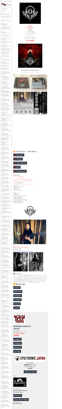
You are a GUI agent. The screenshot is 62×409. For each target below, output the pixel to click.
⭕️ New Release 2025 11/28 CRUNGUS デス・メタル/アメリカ (6, 205)
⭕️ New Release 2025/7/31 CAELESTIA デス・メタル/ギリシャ (6, 322)
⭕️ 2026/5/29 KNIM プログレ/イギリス (6, 66)
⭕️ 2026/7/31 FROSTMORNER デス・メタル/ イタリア (6, 24)
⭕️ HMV (17, 167)
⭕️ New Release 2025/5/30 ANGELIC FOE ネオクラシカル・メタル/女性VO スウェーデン (6, 378)
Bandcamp (17, 291)
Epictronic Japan (30, 372)
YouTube (17, 351)
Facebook (17, 300)
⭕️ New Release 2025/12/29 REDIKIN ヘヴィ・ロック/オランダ (6, 186)
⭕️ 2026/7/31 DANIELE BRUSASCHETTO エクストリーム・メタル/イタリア (6, 28)
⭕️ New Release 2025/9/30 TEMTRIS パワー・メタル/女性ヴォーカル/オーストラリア (6, 261)
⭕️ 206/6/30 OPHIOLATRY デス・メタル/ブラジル (6, 39)
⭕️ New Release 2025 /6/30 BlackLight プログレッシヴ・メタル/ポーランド (6, 341)
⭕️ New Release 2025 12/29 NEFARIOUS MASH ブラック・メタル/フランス (6, 190)
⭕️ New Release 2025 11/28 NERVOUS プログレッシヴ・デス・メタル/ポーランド (6, 217)
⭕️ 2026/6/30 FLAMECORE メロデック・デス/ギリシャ (5, 46)
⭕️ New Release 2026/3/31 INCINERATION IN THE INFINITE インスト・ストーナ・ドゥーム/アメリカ (6, 114)
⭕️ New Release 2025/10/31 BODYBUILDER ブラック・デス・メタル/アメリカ (6, 244)
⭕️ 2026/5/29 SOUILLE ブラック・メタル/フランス (6, 57)
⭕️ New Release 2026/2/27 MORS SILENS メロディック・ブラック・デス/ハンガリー (6, 135)
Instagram (17, 295)
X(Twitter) (17, 347)
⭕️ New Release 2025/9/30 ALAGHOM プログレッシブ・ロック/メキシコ (6, 282)
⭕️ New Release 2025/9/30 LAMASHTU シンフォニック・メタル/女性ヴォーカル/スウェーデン (6, 272)
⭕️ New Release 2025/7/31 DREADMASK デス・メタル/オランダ (6, 319)
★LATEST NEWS (4, 8)
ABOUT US (3, 10)
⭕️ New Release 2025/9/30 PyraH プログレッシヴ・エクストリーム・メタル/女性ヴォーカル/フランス (6, 266)
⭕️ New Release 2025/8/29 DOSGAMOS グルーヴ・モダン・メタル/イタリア (6, 307)
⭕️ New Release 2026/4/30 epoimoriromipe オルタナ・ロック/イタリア (6, 83)
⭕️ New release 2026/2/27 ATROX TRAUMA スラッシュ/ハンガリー (6, 154)
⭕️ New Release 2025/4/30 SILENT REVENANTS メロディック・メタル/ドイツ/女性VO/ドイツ (6, 387)
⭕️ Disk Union (18, 155)
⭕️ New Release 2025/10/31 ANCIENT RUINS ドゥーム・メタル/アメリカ (6, 252)
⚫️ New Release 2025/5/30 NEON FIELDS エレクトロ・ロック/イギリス (6, 364)
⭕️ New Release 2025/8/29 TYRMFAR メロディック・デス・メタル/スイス (6, 291)
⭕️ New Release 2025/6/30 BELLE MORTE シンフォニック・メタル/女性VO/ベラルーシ (6, 336)
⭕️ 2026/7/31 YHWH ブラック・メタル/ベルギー (6, 14)
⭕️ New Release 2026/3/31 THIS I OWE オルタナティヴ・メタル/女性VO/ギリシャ (6, 100)
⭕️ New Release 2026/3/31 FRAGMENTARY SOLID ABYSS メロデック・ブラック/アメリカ (6, 120)
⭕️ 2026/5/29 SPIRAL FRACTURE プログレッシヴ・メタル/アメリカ (6, 53)
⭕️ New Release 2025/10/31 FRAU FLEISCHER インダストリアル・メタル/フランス (6, 239)
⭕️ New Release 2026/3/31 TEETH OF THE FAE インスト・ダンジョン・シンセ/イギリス (6, 105)
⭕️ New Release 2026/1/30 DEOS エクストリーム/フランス (6, 178)
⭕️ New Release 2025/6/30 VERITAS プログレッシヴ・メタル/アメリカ (6, 350)
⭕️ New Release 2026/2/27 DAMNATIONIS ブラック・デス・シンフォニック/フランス (6, 144)
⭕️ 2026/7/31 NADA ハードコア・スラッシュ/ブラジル (6, 21)
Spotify (16, 308)
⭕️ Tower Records (20, 163)
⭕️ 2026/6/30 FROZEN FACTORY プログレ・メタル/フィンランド (6, 42)
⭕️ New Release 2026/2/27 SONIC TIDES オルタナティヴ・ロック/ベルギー (6, 130)
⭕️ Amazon (18, 159)
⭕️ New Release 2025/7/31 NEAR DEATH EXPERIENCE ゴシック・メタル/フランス (6, 311)
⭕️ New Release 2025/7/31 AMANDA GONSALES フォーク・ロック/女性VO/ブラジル (6, 331)
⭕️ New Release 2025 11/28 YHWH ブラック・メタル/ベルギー (6, 209)
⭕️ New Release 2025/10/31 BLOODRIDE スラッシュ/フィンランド (6, 248)
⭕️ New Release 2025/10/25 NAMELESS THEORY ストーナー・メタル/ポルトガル (6, 234)
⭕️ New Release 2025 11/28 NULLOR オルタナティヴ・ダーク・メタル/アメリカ (6, 213)
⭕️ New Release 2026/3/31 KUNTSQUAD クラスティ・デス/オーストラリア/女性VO (6, 109)
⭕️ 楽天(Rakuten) (20, 171)
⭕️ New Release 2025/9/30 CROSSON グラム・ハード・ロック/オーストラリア (6, 257)
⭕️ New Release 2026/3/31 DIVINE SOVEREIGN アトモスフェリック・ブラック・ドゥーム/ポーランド (6, 125)
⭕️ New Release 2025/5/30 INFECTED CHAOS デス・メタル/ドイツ (6, 368)
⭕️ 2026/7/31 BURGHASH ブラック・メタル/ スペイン (6, 32)
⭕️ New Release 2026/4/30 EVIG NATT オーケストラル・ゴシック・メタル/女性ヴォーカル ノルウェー (6, 78)
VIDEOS (3, 12)
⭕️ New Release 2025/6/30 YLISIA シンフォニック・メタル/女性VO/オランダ (6, 355)
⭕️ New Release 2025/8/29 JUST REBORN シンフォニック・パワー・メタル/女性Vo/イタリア (6, 302)
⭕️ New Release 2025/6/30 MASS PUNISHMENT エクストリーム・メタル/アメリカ (6, 346)
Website (17, 287)
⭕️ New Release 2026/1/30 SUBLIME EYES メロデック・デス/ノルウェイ (6, 158)
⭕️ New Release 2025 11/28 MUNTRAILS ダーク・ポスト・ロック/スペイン (6, 222)
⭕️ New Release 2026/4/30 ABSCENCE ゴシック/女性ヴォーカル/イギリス (6, 96)
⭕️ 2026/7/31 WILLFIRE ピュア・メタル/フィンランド (6, 17)
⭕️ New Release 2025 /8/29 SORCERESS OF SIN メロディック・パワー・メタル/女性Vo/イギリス (6, 296)
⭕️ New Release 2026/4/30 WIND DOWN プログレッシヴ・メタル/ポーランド (6, 73)
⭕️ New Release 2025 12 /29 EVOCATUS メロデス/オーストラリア (6, 198)
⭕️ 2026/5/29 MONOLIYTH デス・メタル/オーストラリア (6, 63)
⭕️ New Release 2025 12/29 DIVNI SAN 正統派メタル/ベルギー (6, 201)
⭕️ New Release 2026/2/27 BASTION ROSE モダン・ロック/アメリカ (6, 149)
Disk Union (17, 395)
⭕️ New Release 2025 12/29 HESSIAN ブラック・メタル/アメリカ (6, 194)
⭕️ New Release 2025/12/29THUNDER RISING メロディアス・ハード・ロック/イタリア (6, 182)
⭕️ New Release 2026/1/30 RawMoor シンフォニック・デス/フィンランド (6, 166)
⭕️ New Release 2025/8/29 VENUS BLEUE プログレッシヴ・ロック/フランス (6, 287)
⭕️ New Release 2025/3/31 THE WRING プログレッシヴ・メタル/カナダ (6, 406)
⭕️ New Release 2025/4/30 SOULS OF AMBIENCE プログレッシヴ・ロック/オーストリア (6, 383)
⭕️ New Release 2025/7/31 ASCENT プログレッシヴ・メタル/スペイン (6, 327)
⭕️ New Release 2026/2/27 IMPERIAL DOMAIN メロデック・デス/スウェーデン (6, 139)
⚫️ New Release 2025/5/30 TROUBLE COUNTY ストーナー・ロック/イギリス (6, 359)
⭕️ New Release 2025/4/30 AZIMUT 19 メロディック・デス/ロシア (6, 402)
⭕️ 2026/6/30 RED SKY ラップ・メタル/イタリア (6, 36)
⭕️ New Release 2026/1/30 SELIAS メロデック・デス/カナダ (6, 162)
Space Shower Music (21, 399)
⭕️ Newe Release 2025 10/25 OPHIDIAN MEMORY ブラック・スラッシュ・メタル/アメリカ (6, 230)
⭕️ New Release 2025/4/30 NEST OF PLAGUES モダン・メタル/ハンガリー (6, 397)
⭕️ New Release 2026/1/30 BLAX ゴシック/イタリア (6, 175)
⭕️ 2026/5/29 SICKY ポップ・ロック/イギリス (6, 60)
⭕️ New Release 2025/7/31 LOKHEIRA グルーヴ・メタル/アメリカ (6, 315)
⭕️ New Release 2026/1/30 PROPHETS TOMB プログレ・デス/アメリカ (6, 171)
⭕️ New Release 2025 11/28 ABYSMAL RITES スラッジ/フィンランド (6, 226)
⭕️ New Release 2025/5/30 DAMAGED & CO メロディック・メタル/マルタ (6, 373)
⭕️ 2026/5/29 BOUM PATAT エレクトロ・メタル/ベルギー (6, 69)
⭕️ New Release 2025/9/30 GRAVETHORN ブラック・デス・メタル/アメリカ (6, 277)
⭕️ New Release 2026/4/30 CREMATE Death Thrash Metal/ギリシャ (6, 88)
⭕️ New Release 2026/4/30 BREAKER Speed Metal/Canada (6, 92)
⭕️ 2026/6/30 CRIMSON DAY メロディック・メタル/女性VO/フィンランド (6, 49)
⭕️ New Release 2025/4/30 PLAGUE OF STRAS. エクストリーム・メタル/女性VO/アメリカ (6, 393)
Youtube (17, 304)
